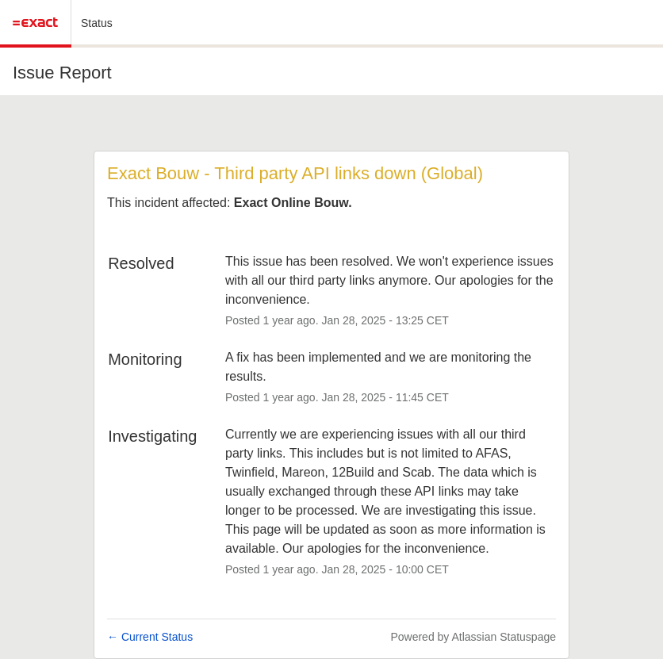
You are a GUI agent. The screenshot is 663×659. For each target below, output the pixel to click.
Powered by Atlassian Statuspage (473, 636)
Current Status (150, 636)
